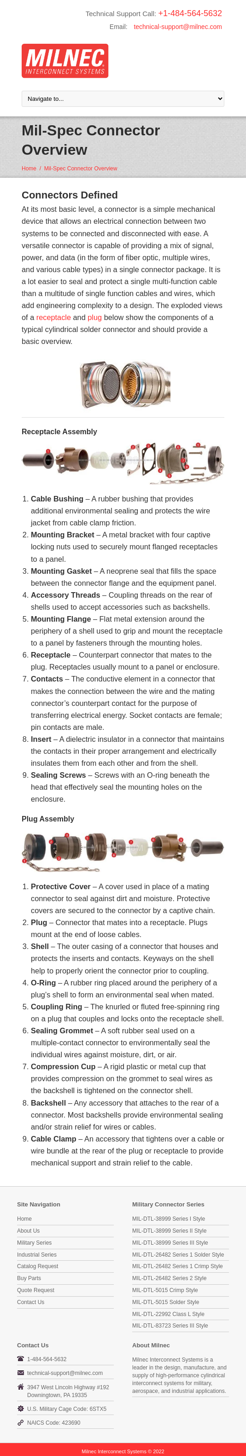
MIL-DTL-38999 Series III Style (170, 1243)
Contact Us (30, 1302)
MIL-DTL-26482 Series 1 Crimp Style (177, 1266)
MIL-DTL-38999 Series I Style (168, 1219)
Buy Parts (29, 1278)
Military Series (34, 1243)
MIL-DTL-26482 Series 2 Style (169, 1278)
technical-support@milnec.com (178, 26)
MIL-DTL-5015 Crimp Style (165, 1290)
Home (29, 168)
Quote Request (35, 1290)
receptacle (53, 317)
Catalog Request (37, 1266)
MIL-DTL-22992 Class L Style (168, 1314)
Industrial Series (37, 1255)
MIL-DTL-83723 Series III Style (170, 1325)
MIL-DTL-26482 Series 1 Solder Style (178, 1255)
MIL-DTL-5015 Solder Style (165, 1302)
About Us (28, 1231)
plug (95, 317)
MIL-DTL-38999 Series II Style (169, 1231)
